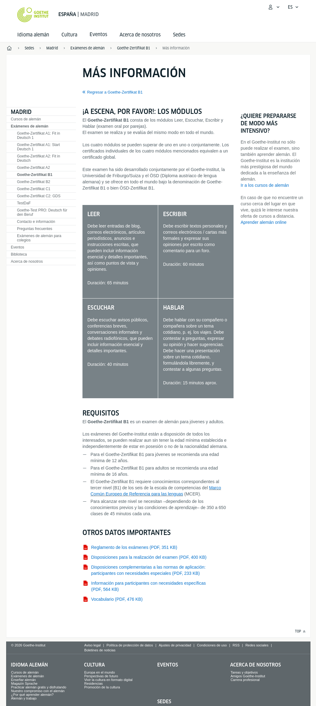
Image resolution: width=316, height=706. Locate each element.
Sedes (179, 34)
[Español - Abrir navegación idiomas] (293, 7)
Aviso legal (92, 645)
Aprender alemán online (264, 222)
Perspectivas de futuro (101, 676)
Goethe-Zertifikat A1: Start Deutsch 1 (38, 147)
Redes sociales (256, 645)
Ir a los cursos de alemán (265, 185)
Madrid (21, 112)
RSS (236, 645)
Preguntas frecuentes (34, 229)
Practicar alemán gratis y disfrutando (38, 687)
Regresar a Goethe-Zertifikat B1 (115, 92)
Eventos (17, 247)
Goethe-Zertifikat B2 (33, 182)
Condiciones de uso (212, 645)
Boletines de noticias (100, 650)
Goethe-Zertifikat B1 (35, 175)
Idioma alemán (33, 34)
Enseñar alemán (23, 680)
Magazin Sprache (24, 683)
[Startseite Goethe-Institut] (32, 14)
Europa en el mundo (99, 672)
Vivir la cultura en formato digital (108, 680)
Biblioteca (19, 254)
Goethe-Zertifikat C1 (33, 189)
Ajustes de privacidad (175, 645)
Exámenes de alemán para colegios (39, 238)
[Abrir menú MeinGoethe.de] (273, 7)
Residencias (93, 683)
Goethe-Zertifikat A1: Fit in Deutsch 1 (38, 135)
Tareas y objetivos (244, 672)
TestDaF (24, 203)
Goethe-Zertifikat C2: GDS (39, 196)
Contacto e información (36, 221)
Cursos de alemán (26, 119)
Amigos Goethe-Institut (247, 676)
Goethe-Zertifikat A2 (33, 167)
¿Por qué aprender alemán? (32, 694)
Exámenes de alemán (29, 126)
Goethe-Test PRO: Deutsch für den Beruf (42, 212)
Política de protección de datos (130, 645)
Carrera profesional (244, 680)
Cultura (69, 34)
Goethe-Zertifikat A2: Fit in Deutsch (38, 158)
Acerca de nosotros (140, 34)
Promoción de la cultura (102, 687)
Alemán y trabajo (24, 698)
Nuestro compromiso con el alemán (38, 691)
